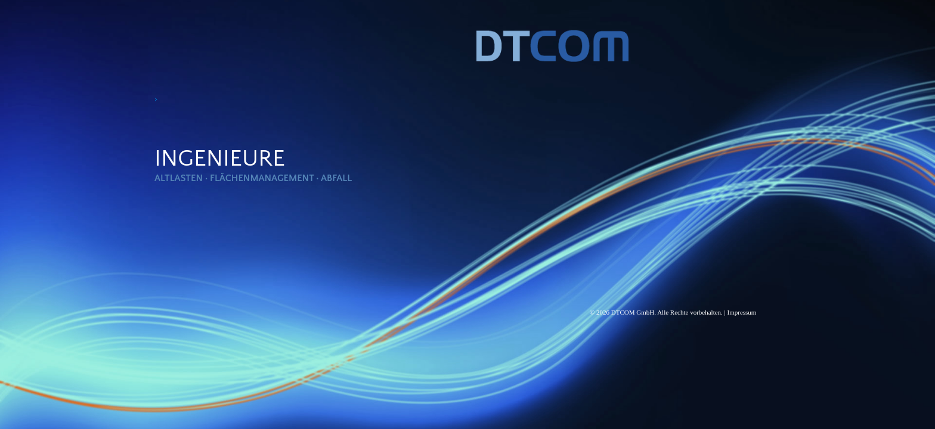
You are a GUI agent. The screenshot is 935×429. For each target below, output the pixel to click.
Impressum (742, 312)
